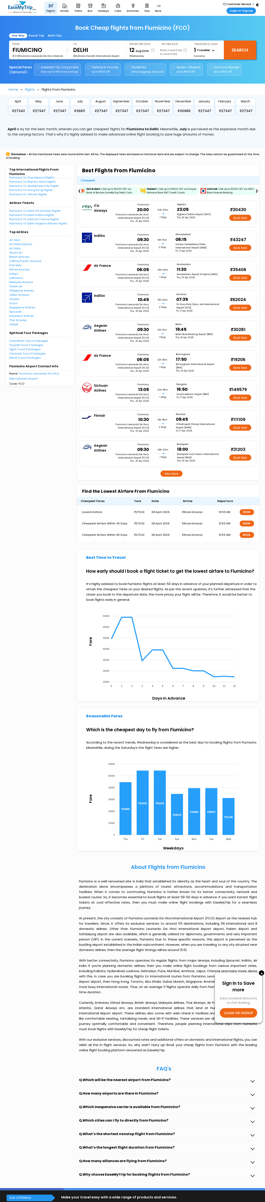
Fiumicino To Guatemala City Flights (34, 186)
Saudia (14, 299)
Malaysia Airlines (21, 282)
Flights (30, 89)
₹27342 (18, 111)
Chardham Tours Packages (28, 341)
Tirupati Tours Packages (26, 345)
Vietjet (13, 324)
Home (13, 89)
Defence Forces (102, 69)
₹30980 (184, 111)
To (75, 44)
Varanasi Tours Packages (27, 353)
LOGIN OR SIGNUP (238, 1013)
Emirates (15, 265)
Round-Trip (36, 35)
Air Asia (14, 240)
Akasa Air (16, 253)
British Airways (19, 257)
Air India (15, 248)
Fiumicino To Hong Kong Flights (31, 190)
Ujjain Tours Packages (25, 349)
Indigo (13, 274)
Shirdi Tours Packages (25, 358)
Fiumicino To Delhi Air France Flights (34, 219)
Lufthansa (16, 278)
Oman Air (16, 286)
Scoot (13, 303)
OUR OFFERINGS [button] (20, 1198)
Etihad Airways (19, 269)
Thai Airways (18, 320)
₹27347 (39, 111)
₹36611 (79, 111)
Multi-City (55, 35)
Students (145, 69)
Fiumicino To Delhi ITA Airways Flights (35, 211)
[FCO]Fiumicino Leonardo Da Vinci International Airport (38, 56)
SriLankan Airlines (21, 316)
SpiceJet (15, 312)
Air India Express (20, 244)
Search (240, 50)
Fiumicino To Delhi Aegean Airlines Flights (38, 223)
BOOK (247, 512)
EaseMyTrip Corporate (57, 69)
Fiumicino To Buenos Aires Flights (32, 182)
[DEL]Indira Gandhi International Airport (96, 56)
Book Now (240, 218)
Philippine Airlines (21, 291)
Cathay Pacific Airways (25, 261)
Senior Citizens (186, 69)
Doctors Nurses (224, 69)
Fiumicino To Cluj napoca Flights (31, 177)
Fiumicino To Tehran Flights (28, 194)
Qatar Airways (19, 295)
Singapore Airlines (22, 307)
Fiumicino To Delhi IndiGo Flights (31, 215)
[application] (167, 650)
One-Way (18, 35)
